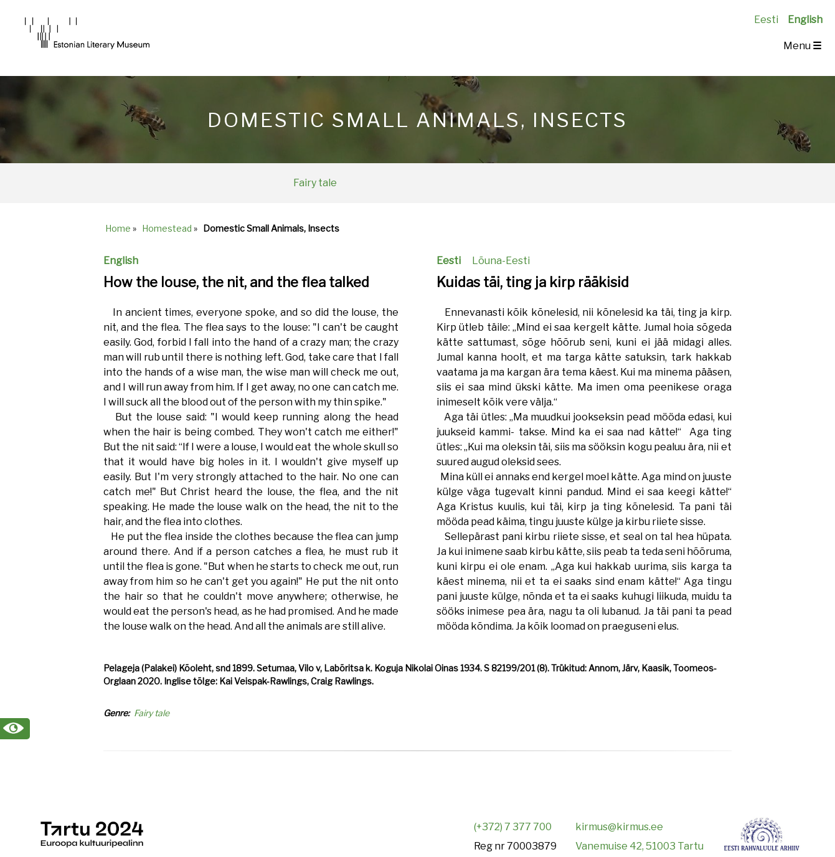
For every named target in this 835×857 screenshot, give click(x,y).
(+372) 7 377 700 (513, 827)
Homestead (167, 228)
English (805, 20)
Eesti (766, 20)
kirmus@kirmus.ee (619, 827)
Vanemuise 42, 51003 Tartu (639, 846)
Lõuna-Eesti (501, 261)
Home (118, 228)
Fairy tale (315, 183)
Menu (802, 46)
